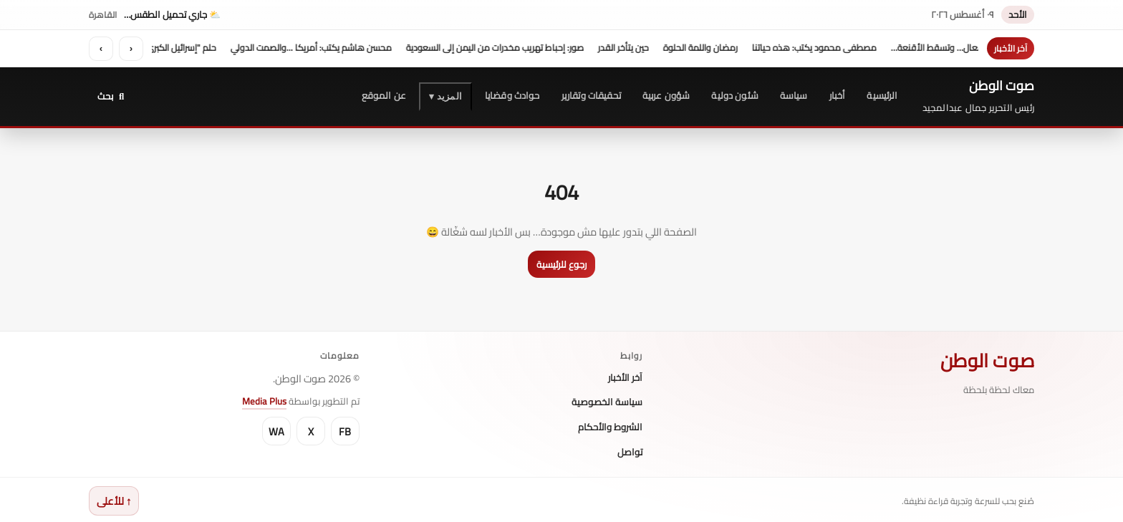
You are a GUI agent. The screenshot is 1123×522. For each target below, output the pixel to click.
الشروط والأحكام (610, 427)
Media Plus (264, 400)
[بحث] (110, 96)
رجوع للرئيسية (561, 263)
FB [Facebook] (345, 430)
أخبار (837, 94)
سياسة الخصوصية (607, 402)
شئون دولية (734, 94)
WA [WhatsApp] (276, 430)
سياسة (794, 94)
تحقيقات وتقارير (591, 94)
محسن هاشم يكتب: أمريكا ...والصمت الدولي (306, 47)
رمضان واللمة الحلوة (695, 47)
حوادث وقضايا (512, 94)
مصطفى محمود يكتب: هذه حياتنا (809, 47)
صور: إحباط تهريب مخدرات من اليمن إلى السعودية (490, 47)
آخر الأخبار (625, 377)
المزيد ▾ (445, 95)
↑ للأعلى (114, 500)
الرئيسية (882, 94)
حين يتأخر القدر (618, 47)
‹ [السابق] (131, 48)
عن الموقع (384, 94)
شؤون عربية (666, 94)
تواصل (629, 452)
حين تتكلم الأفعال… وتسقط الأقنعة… (954, 47)
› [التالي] (101, 48)
